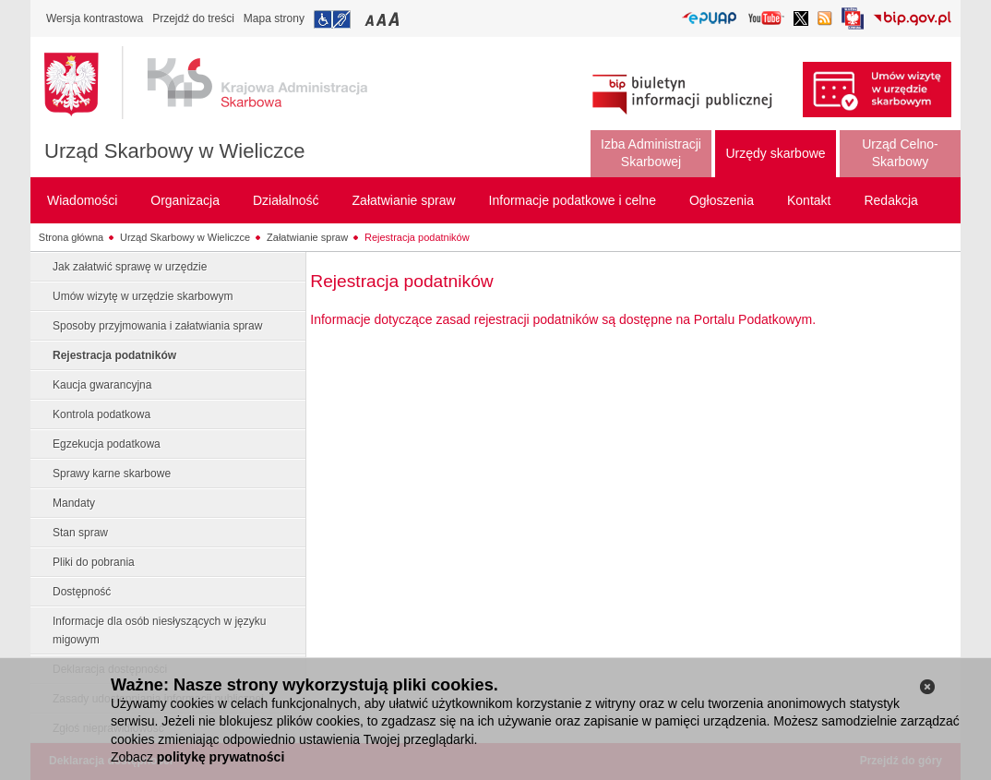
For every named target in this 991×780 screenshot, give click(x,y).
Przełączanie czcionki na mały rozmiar (370, 19)
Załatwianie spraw (307, 237)
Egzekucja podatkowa (107, 444)
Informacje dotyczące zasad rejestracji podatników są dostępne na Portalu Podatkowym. (563, 319)
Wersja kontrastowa (94, 18)
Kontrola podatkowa (101, 414)
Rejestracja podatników (417, 237)
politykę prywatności (220, 757)
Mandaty (74, 503)
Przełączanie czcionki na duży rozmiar (395, 19)
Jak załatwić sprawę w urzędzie (130, 266)
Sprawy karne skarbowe (112, 473)
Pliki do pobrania (94, 562)
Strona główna (71, 237)
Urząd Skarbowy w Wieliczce (174, 151)
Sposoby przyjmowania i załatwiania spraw (157, 325)
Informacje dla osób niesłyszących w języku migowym (159, 630)
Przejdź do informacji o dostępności (332, 19)
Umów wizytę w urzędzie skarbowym (143, 296)
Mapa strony (274, 18)
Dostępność (82, 591)
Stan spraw (80, 532)
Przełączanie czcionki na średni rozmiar (382, 19)
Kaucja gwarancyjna (102, 384)
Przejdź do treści (193, 18)
